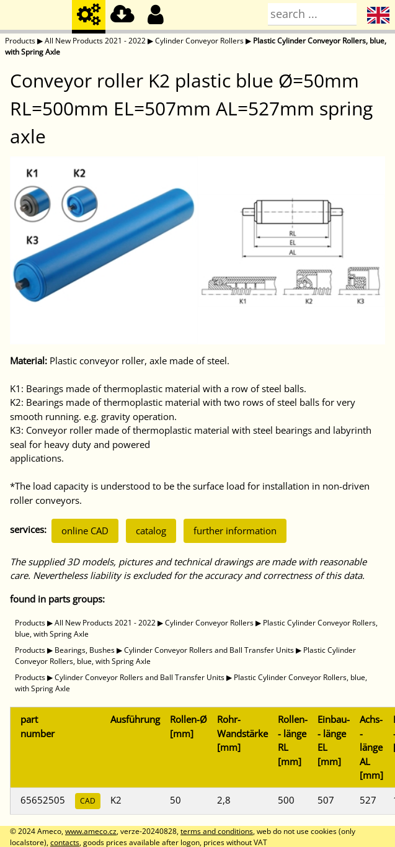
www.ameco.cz (91, 831)
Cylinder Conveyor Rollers (199, 40)
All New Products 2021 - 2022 (95, 40)
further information (235, 530)
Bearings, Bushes (85, 650)
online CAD (85, 530)
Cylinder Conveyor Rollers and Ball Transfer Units (209, 650)
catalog (151, 530)
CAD (87, 800)
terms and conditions (216, 831)
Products (20, 40)
